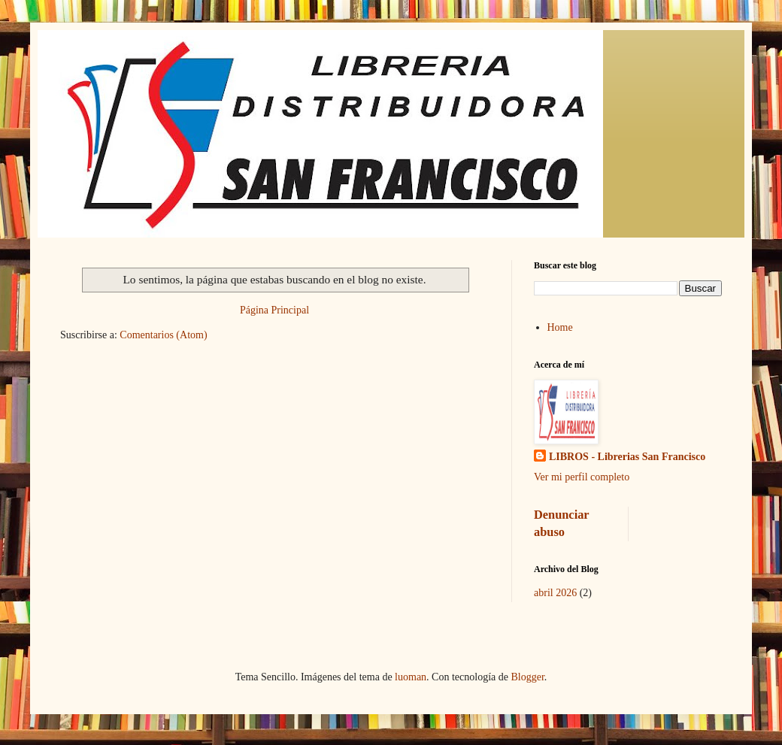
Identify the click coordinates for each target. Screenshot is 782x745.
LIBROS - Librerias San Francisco (627, 456)
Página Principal (274, 310)
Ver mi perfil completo (581, 477)
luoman (410, 677)
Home (560, 327)
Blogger (527, 677)
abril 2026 (555, 592)
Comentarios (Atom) (163, 335)
